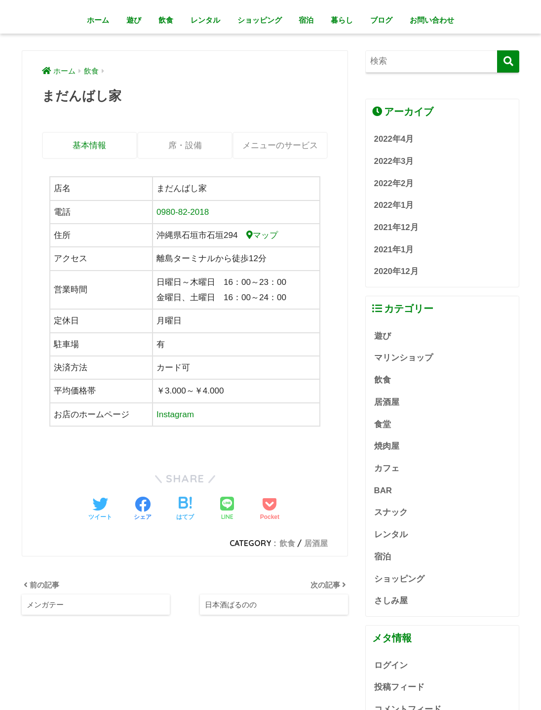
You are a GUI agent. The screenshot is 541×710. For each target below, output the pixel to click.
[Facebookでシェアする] (143, 509)
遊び (133, 20)
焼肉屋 (386, 446)
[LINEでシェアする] (227, 509)
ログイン (391, 665)
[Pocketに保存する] (269, 509)
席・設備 (185, 145)
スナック (391, 512)
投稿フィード (399, 687)
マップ (262, 235)
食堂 (382, 424)
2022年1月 (394, 205)
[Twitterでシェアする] (100, 509)
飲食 (165, 20)
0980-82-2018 (182, 212)
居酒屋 (316, 543)
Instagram (175, 414)
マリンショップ (403, 357)
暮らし (342, 20)
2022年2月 (394, 183)
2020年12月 (396, 271)
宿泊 (306, 20)
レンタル (205, 20)
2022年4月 (394, 139)
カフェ (386, 468)
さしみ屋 (391, 600)
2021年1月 (394, 249)
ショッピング (259, 20)
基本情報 (89, 145)
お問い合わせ (432, 20)
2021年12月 (396, 227)
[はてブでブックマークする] (185, 509)
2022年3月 (394, 161)
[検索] (508, 61)
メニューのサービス (280, 145)
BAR (383, 490)
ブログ (381, 20)
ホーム (98, 20)
